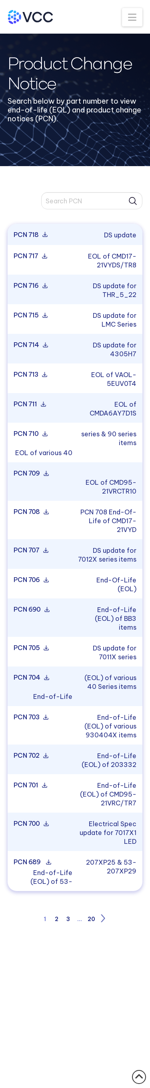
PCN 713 (30, 374)
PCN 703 (30, 717)
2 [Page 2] (56, 919)
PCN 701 (30, 785)
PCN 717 (30, 256)
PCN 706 (31, 580)
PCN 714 (30, 345)
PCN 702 (30, 755)
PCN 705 (31, 648)
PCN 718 (30, 235)
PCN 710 (30, 434)
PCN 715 (30, 315)
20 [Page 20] (91, 919)
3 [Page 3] (68, 919)
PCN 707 (30, 550)
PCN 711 (29, 404)
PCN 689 (32, 862)
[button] (132, 17)
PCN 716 (30, 285)
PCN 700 (31, 823)
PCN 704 (31, 677)
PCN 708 (31, 512)
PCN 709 (31, 473)
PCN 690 (31, 609)
